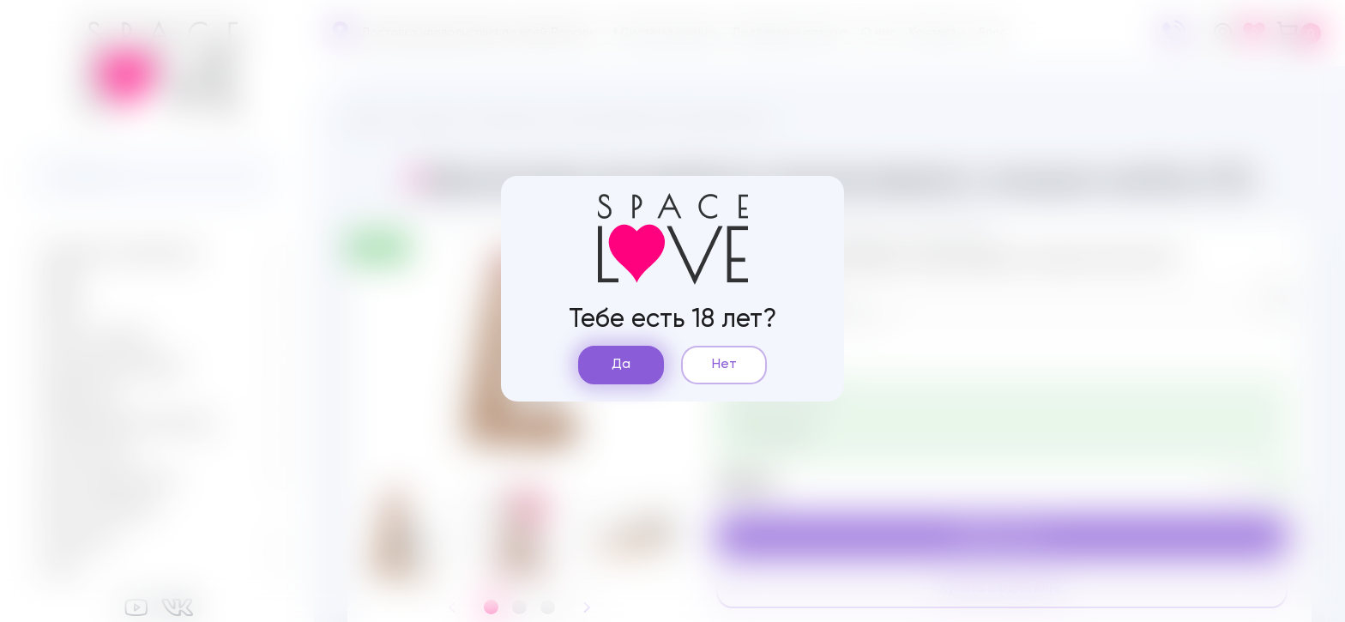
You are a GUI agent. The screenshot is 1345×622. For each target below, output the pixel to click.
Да (621, 364)
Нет (724, 364)
